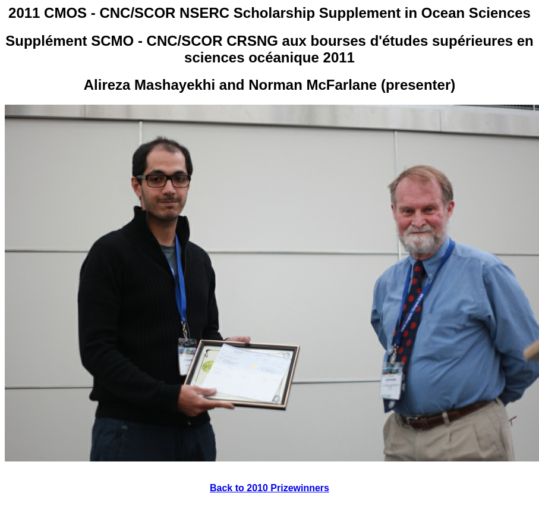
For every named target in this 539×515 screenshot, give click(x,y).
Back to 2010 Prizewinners (269, 488)
